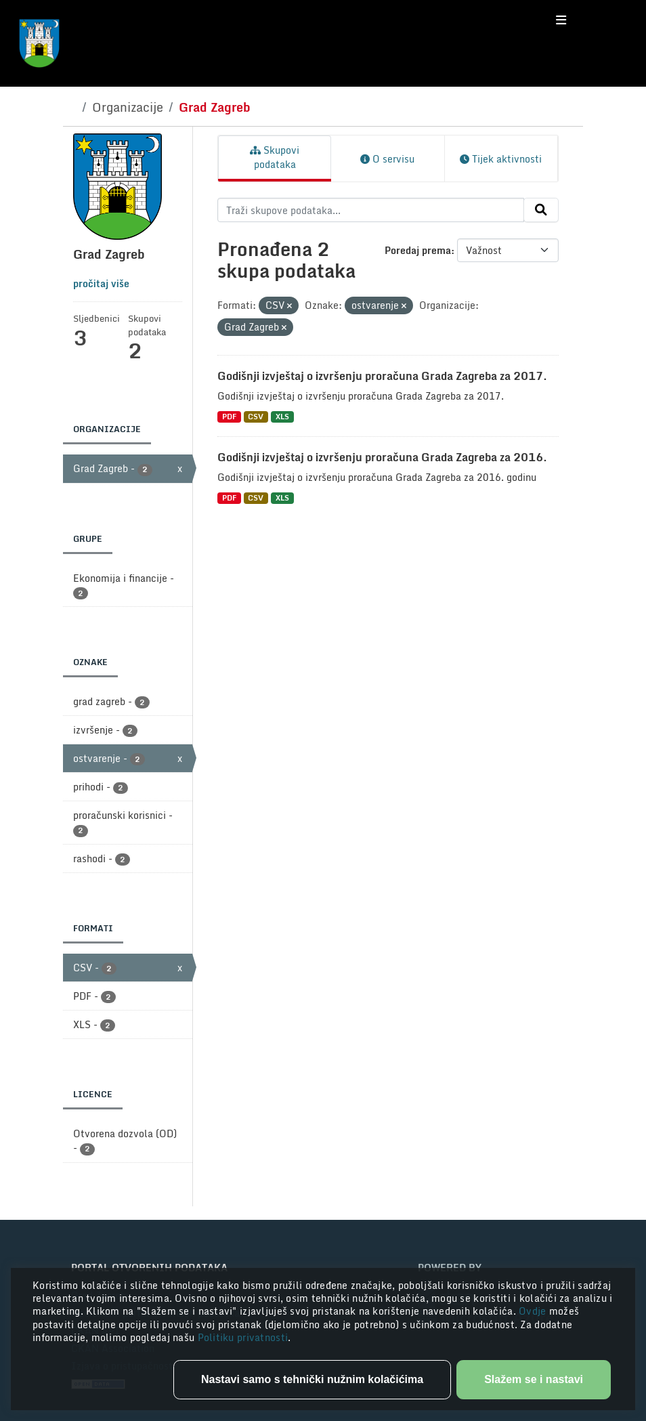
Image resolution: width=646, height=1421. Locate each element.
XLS (282, 417)
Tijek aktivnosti (501, 159)
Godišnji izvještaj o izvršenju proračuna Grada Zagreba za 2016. (382, 457)
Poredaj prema (418, 250)
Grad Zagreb (215, 107)
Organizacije (127, 107)
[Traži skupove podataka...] (370, 210)
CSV (255, 417)
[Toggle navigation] (561, 20)
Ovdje (534, 1311)
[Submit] (541, 210)
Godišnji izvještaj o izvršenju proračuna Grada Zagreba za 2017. (382, 376)
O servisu (387, 159)
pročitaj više (101, 283)
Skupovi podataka (274, 157)
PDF (229, 417)
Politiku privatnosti (243, 1337)
